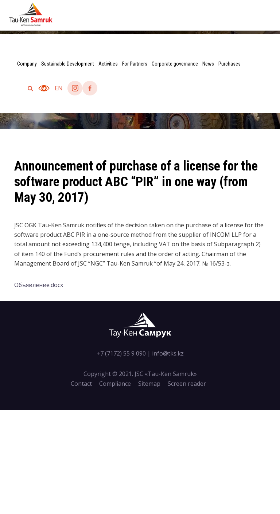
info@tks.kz (168, 353)
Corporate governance (175, 64)
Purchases (229, 64)
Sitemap (149, 384)
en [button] (59, 88)
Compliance (115, 384)
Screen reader (187, 384)
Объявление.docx (38, 285)
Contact (81, 384)
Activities (108, 64)
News (208, 64)
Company (27, 64)
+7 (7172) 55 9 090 (121, 353)
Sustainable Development (67, 64)
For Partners (134, 64)
